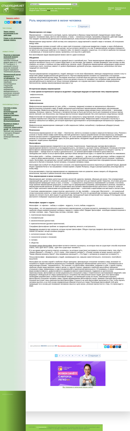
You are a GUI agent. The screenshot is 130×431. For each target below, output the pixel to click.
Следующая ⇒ (83, 26)
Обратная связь (111, 8)
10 (86, 355)
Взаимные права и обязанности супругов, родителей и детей (13, 126)
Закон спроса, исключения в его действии (11, 33)
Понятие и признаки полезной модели (12, 56)
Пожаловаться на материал (120, 8)
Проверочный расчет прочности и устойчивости (12, 76)
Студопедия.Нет (41, 427)
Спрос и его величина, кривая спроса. (13, 39)
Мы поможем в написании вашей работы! (69, 345)
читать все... (54, 10)
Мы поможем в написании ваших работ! (78, 387)
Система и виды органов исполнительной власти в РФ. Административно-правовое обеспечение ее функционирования (12, 114)
